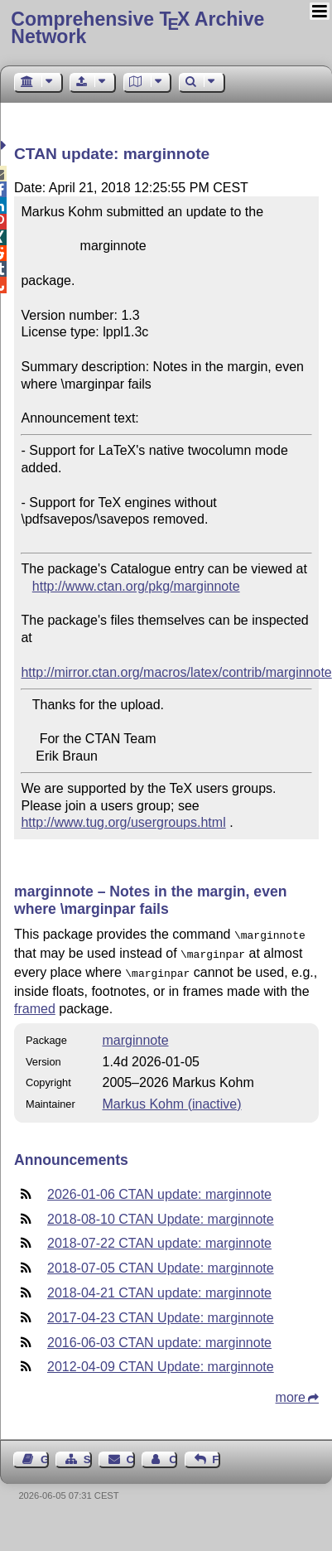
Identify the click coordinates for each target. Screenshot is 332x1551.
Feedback (216, 1454)
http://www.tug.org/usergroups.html (123, 822)
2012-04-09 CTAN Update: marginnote (160, 1362)
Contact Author (173, 1454)
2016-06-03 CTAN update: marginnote (159, 1338)
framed (34, 1004)
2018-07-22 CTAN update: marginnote (159, 1238)
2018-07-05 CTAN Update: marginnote (160, 1263)
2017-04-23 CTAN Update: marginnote (160, 1313)
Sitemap (88, 1454)
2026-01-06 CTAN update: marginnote (159, 1189)
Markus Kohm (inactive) (172, 1099)
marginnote (136, 1035)
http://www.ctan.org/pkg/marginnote (136, 586)
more (291, 1392)
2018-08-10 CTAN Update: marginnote (160, 1214)
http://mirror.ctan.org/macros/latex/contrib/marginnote (176, 672)
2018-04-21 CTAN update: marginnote (159, 1288)
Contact (131, 1454)
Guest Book (45, 1454)
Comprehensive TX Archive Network (137, 27)
